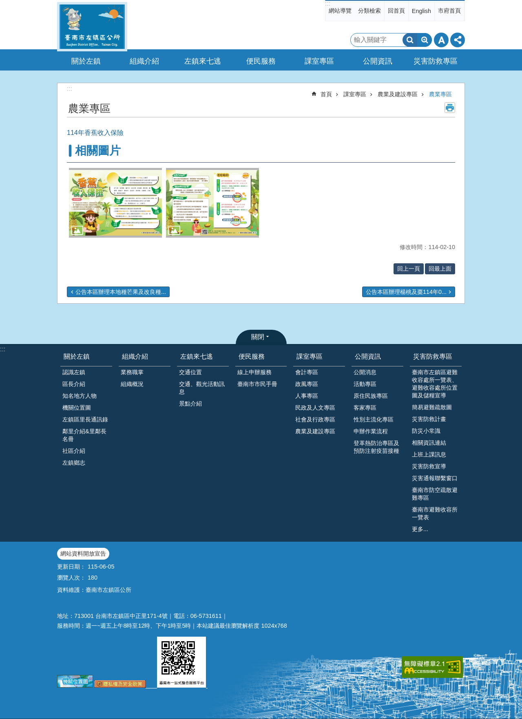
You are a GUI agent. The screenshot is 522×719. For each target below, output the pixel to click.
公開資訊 (368, 356)
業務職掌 (132, 372)
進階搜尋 (424, 40)
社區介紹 (73, 451)
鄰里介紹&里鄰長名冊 (84, 435)
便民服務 (252, 356)
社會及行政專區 (315, 419)
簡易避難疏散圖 (432, 407)
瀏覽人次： (71, 577)
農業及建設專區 (398, 94)
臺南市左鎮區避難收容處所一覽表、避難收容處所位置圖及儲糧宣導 (435, 384)
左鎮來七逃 (196, 356)
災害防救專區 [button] (436, 61)
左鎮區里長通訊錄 (85, 419)
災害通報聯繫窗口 (435, 478)
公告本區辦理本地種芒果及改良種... (120, 292)
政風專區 (306, 384)
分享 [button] (457, 40)
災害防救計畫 (429, 419)
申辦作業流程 (371, 431)
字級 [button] (441, 40)
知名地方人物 (79, 396)
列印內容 (450, 107)
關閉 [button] (257, 336)
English (421, 11)
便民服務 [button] (261, 61)
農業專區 (440, 94)
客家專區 (365, 407)
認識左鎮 (73, 372)
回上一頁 (408, 268)
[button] (115, 203)
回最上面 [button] (440, 268)
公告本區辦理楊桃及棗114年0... (406, 292)
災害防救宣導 (429, 466)
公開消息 (365, 372)
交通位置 (190, 372)
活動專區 (365, 384)
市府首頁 (449, 10)
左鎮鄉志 (73, 462)
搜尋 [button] (410, 40)
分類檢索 (369, 10)
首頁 (326, 94)
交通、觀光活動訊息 (202, 388)
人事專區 (306, 396)
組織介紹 (135, 356)
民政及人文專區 (315, 407)
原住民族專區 (371, 396)
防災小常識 (426, 431)
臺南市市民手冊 (257, 384)
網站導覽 (340, 10)
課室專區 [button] (319, 61)
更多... (420, 529)
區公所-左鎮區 (92, 26)
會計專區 (306, 372)
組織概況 (132, 384)
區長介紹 (73, 384)
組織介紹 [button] (144, 61)
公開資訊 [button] (377, 61)
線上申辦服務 (254, 372)
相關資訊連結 (429, 442)
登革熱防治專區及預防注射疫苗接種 (376, 447)
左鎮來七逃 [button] (202, 61)
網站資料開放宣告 (83, 553)
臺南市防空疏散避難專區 (435, 494)
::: (327, 3)
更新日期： (71, 566)
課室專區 (354, 94)
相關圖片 (98, 150)
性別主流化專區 (374, 419)
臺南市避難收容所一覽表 (435, 513)
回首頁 (396, 10)
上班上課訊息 (429, 454)
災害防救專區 (432, 356)
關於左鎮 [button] (86, 61)
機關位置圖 (76, 407)
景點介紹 (190, 403)
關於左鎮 (77, 356)
